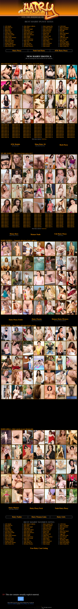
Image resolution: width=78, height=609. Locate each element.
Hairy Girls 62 (37, 218)
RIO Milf (62, 30)
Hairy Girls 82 (59, 218)
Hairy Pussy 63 (38, 130)
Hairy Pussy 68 (38, 137)
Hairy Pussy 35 (5, 133)
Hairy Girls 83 (59, 219)
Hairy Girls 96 (70, 224)
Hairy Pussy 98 (71, 137)
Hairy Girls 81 (59, 217)
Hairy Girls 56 (26, 224)
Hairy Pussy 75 (49, 133)
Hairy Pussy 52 (27, 128)
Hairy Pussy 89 (71, 124)
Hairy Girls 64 (37, 221)
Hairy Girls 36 (4, 224)
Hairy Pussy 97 (71, 135)
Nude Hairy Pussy (9, 42)
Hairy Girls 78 (48, 226)
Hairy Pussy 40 (16, 126)
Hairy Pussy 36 (5, 134)
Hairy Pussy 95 (71, 133)
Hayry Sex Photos (64, 27)
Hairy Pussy (16, 51)
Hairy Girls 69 (48, 214)
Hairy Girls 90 (70, 215)
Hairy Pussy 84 (60, 131)
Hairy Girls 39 (15, 214)
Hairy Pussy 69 (49, 124)
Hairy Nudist (27, 37)
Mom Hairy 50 (8, 27)
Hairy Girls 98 (70, 226)
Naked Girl (46, 37)
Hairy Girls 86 (59, 224)
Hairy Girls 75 (48, 222)
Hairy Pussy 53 (27, 130)
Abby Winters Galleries (29, 26)
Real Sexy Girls (47, 32)
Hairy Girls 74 (48, 221)
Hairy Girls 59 (37, 214)
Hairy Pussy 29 (5, 124)
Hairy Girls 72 (48, 218)
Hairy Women (46, 44)
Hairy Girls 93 (70, 219)
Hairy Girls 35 (4, 222)
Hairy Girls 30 (4, 215)
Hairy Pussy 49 (27, 124)
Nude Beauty (27, 30)
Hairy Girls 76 (48, 224)
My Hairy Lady (47, 36)
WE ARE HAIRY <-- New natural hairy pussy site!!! (17, 153)
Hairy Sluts (26, 27)
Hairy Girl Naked (64, 33)
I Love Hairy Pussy (28, 39)
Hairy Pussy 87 (60, 135)
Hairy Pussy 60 (38, 126)
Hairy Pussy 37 (5, 135)
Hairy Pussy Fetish (9, 34)
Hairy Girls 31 (4, 217)
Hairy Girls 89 (70, 214)
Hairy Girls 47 (15, 225)
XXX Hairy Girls (64, 37)
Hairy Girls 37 (4, 225)
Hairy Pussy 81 (60, 127)
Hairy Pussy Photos (64, 44)
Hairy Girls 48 (15, 226)
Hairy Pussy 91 (71, 127)
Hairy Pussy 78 (49, 137)
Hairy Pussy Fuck (9, 40)
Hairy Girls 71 (48, 217)
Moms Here (8, 30)
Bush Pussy (8, 29)
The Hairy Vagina (64, 42)
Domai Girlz (46, 33)
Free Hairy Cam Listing (39, 548)
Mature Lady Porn (47, 39)
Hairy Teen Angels (28, 29)
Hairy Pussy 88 (60, 137)
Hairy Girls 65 (37, 222)
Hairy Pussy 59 (38, 124)
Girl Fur (62, 32)
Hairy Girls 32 (4, 218)
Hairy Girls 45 (15, 222)
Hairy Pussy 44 (16, 131)
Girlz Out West (27, 43)
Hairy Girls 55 (26, 222)
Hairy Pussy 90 (71, 126)
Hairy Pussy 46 (16, 134)
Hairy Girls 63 (37, 219)
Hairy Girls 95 (70, 222)
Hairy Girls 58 (26, 226)
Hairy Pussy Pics (47, 30)
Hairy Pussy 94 (71, 131)
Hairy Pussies (8, 36)
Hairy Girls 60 (37, 215)
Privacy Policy (24, 603)
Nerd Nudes (63, 34)
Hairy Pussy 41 (16, 127)
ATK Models (8, 26)
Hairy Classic (46, 42)
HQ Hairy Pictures (28, 46)
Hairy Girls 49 (26, 214)
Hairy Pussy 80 (60, 126)
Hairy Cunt (46, 34)
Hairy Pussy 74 (49, 131)
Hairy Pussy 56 (27, 134)
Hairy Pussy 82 (60, 128)
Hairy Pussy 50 (27, 126)
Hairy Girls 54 (26, 221)
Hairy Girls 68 (37, 226)
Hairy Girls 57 (26, 225)
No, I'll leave (31, 603)
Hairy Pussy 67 (38, 135)
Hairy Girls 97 (70, 225)
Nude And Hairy (39, 51)
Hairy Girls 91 (70, 217)
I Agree (20, 599)
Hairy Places (46, 40)
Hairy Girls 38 (4, 226)
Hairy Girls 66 (37, 224)
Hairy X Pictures (64, 29)
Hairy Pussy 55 (27, 133)
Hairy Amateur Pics (48, 26)
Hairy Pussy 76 (49, 134)
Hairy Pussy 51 (27, 127)
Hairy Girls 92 (70, 218)
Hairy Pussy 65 (38, 133)
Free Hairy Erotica (47, 27)
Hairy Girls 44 (15, 221)
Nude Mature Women (10, 44)
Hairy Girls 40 (15, 215)
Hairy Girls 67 (37, 225)
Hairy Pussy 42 (16, 128)
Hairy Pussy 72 (49, 128)
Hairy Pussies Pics (9, 46)
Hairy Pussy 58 (27, 137)
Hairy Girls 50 (26, 215)
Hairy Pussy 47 (16, 135)
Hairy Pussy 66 (38, 134)
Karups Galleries (9, 43)
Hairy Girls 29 (4, 214)
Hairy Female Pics (64, 46)
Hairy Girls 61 (37, 217)
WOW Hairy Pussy (64, 43)
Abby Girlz (26, 42)
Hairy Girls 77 (48, 225)
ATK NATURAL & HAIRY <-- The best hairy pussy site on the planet (22, 63)
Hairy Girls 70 (48, 215)
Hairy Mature (8, 39)
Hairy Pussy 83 (60, 130)
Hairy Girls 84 (59, 221)
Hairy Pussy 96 (71, 134)
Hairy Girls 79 (59, 214)
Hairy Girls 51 (26, 217)
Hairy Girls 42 (15, 218)
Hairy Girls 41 (15, 217)
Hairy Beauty (27, 36)
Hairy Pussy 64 (38, 131)
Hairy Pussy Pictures (29, 34)
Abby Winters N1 (28, 44)
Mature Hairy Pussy (29, 32)
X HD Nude (63, 26)
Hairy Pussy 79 (60, 124)
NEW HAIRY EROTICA (39, 56)
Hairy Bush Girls (28, 33)
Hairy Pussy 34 (5, 131)
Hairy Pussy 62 (38, 128)
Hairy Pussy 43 (16, 130)
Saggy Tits (62, 36)
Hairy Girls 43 (15, 219)
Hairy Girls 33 (4, 219)
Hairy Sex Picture (47, 43)
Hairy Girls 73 (48, 219)
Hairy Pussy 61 (38, 127)
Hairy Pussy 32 (5, 128)
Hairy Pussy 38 (5, 137)
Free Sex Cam (63, 39)
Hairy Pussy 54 (27, 131)
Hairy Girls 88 (59, 226)
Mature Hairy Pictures (10, 37)
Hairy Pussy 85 (60, 133)
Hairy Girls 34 (4, 221)
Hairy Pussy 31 (5, 127)
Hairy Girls (63, 40)
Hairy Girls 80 (59, 215)
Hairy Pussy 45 (16, 133)
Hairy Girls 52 (26, 218)
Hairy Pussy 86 (60, 134)
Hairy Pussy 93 (71, 130)
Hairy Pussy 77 (49, 135)
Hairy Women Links (39, 517)
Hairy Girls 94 (70, 221)
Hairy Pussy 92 (71, 128)
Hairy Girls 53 (26, 219)
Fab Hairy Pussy (9, 33)
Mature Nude (8, 32)
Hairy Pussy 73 (49, 130)
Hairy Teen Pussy (47, 29)
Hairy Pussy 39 (16, 124)
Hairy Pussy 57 (27, 135)
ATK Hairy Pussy (61, 51)
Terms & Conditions (12, 603)
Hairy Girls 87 (59, 225)
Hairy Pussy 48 (16, 137)
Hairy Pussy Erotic (28, 40)
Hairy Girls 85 (59, 222)
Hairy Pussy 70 (49, 126)
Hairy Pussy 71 (49, 127)
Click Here (44, 139)
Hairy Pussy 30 (5, 126)
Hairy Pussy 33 (5, 130)
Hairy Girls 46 (15, 224)
